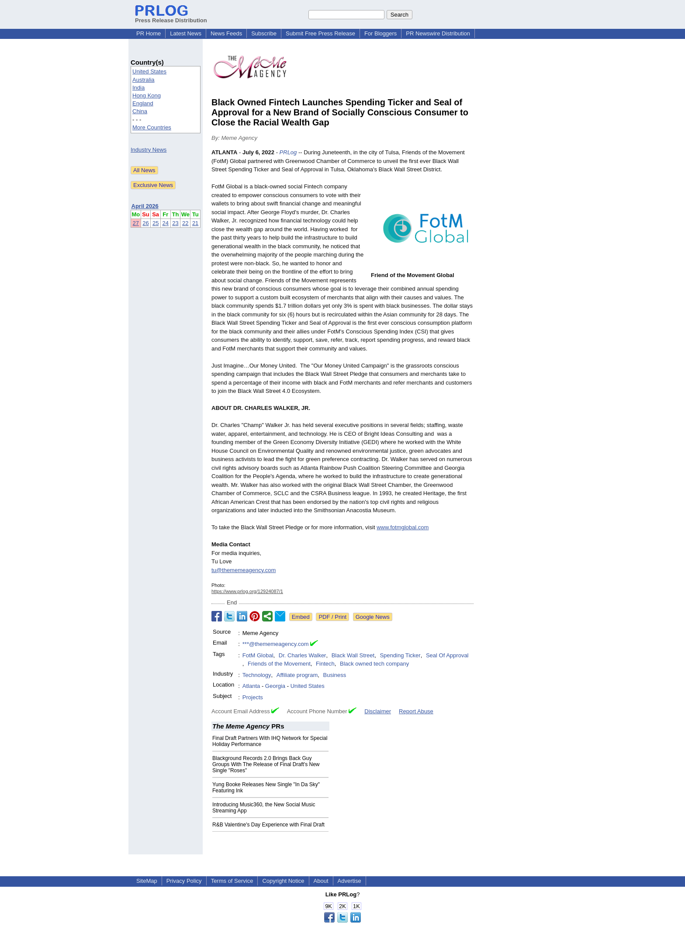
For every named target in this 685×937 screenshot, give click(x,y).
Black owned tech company (374, 663)
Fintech (325, 663)
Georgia (275, 686)
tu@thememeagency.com (243, 570)
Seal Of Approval (447, 655)
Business (334, 675)
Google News (373, 617)
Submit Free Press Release (320, 33)
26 (145, 223)
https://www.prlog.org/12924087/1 (247, 591)
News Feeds (226, 33)
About (321, 881)
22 (185, 223)
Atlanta (251, 686)
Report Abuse (416, 711)
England (142, 103)
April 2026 (145, 206)
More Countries (151, 127)
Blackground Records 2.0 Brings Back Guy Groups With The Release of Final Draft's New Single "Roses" (266, 764)
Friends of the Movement (279, 663)
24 (166, 223)
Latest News (185, 33)
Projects (252, 697)
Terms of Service (232, 881)
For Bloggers (380, 33)
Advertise (349, 881)
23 (175, 223)
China (139, 111)
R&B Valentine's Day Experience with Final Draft (268, 825)
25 (155, 223)
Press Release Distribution (171, 17)
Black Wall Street (353, 655)
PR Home (148, 33)
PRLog (288, 152)
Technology (256, 675)
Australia (143, 79)
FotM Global (257, 655)
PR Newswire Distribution (438, 33)
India (138, 87)
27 (136, 223)
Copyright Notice (283, 881)
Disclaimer (377, 711)
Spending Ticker (400, 655)
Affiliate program (297, 675)
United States (149, 71)
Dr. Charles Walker (302, 655)
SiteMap (146, 881)
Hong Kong (146, 95)
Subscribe (264, 33)
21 (195, 223)
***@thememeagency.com (275, 644)
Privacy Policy (184, 881)
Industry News (148, 149)
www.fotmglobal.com (403, 527)
